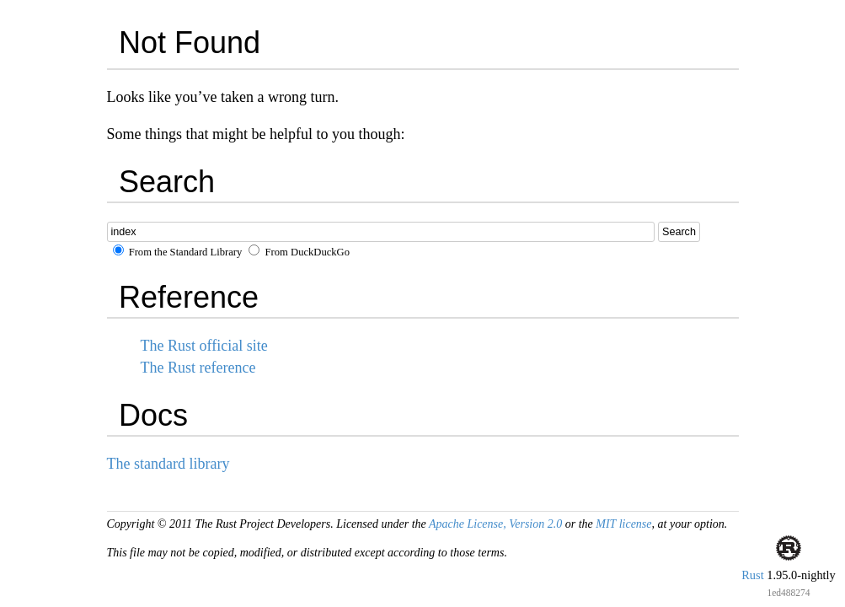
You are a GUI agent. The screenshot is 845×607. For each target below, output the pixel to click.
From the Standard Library (178, 252)
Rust (752, 575)
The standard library (168, 463)
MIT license (623, 524)
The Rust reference (198, 367)
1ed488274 (788, 593)
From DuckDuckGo (299, 252)
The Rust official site (204, 345)
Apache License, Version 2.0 (495, 524)
